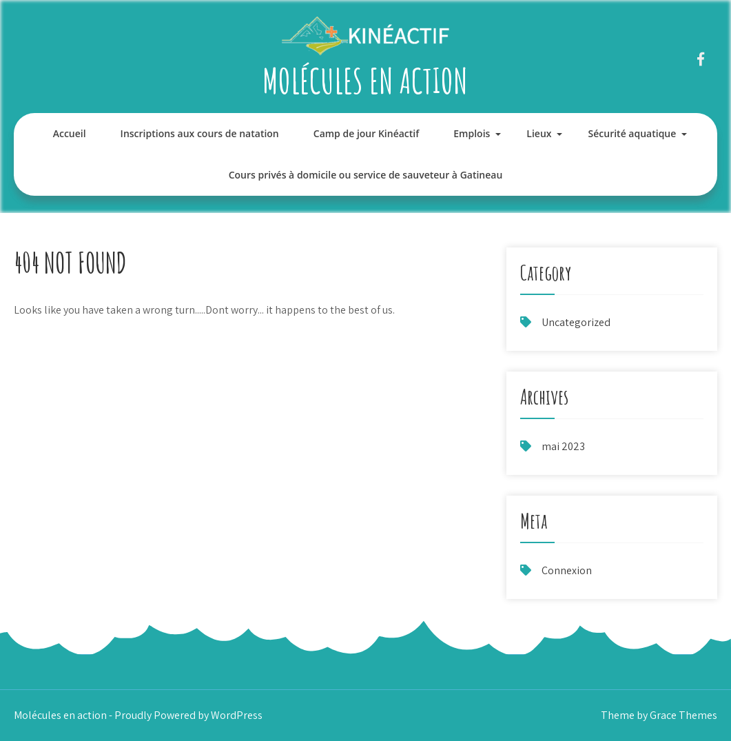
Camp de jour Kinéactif (366, 133)
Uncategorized (576, 322)
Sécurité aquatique (632, 133)
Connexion (567, 570)
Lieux (538, 133)
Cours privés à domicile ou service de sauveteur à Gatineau (366, 174)
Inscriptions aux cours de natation (200, 133)
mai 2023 (563, 446)
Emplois (471, 133)
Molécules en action (365, 80)
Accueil (69, 133)
